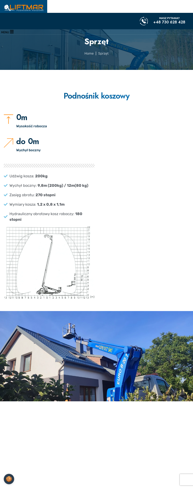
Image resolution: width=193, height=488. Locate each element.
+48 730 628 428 (169, 22)
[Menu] (7, 31)
